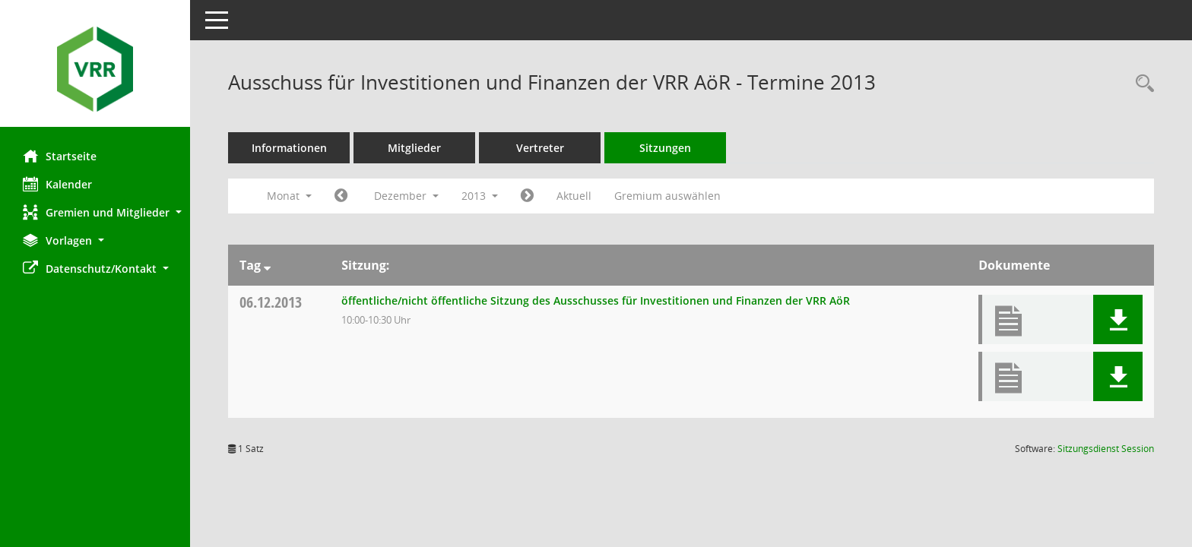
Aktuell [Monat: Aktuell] (573, 195)
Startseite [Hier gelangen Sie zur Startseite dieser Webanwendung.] (60, 155)
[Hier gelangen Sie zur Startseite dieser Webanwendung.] (95, 69)
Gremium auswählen (667, 195)
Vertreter (540, 148)
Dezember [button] (406, 195)
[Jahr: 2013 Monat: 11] (341, 196)
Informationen (289, 148)
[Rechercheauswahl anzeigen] (1141, 83)
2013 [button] (479, 195)
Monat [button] (289, 195)
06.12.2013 (270, 302)
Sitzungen (665, 148)
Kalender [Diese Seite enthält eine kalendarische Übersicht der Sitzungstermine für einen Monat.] (57, 183)
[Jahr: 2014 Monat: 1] (527, 196)
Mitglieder (414, 148)
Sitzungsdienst (1105, 448)
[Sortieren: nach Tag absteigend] (267, 265)
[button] (95, 212)
